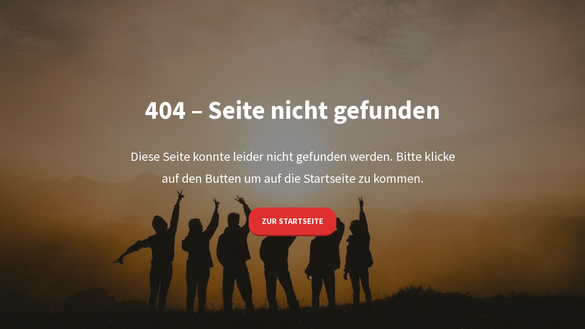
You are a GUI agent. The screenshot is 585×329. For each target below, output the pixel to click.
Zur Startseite (293, 221)
